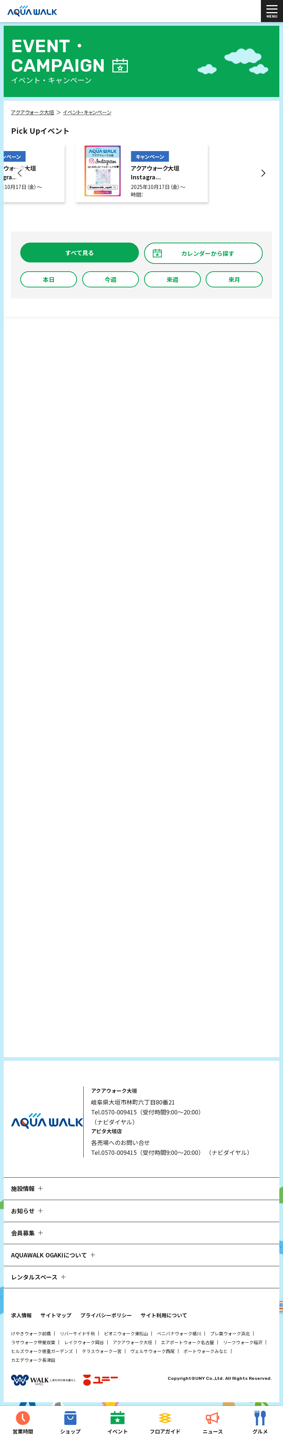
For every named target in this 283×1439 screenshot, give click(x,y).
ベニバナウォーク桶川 (179, 1333)
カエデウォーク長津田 (33, 1360)
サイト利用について (164, 1315)
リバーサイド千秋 (77, 1333)
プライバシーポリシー (106, 1315)
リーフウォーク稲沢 (242, 1342)
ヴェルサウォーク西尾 (152, 1351)
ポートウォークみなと (206, 1351)
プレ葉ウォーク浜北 (230, 1333)
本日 (49, 279)
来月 (234, 279)
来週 (172, 279)
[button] (20, 173)
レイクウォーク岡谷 (84, 1342)
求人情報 (21, 1315)
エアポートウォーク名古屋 (187, 1342)
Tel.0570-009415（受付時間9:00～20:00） (147, 1111)
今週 (110, 279)
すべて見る (79, 252)
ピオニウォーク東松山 (126, 1333)
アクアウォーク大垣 (132, 1342)
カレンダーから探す (207, 253)
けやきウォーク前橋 (31, 1333)
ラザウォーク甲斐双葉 (33, 1342)
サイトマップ (56, 1315)
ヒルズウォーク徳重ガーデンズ (42, 1351)
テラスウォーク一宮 (102, 1351)
